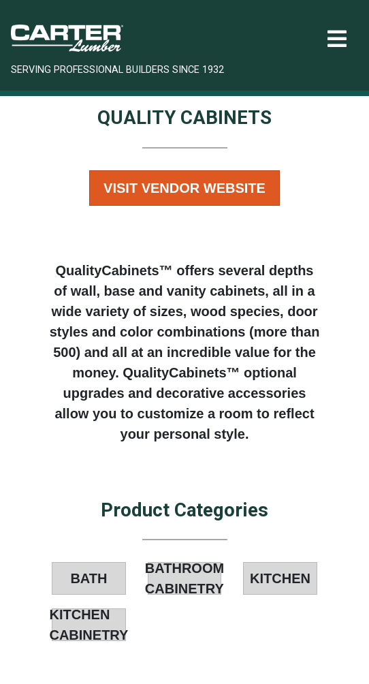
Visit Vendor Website (184, 188)
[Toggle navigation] (337, 39)
